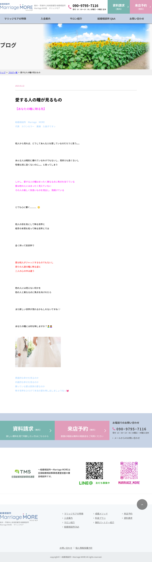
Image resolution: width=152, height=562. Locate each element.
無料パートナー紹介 (104, 522)
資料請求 (128, 517)
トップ (2, 72)
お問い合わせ (137, 18)
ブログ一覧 (12, 72)
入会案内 (45, 18)
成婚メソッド (101, 513)
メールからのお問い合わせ (127, 437)
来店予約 (128, 513)
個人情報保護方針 (84, 548)
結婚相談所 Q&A (106, 18)
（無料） (119, 6)
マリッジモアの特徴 (15, 18)
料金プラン (100, 517)
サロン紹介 (76, 18)
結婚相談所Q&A (71, 526)
